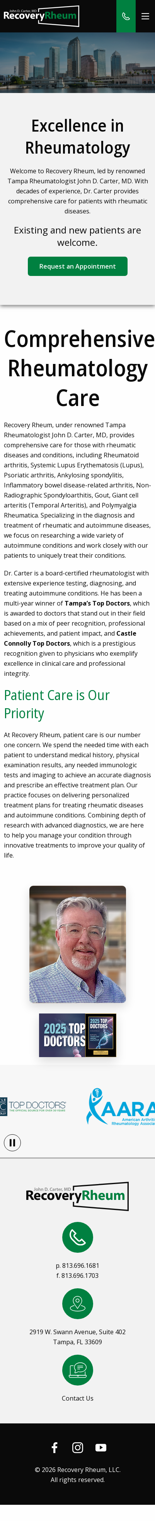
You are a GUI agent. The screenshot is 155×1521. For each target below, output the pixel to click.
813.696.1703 (80, 1275)
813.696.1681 (80, 1265)
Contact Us (78, 1398)
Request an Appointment (77, 266)
